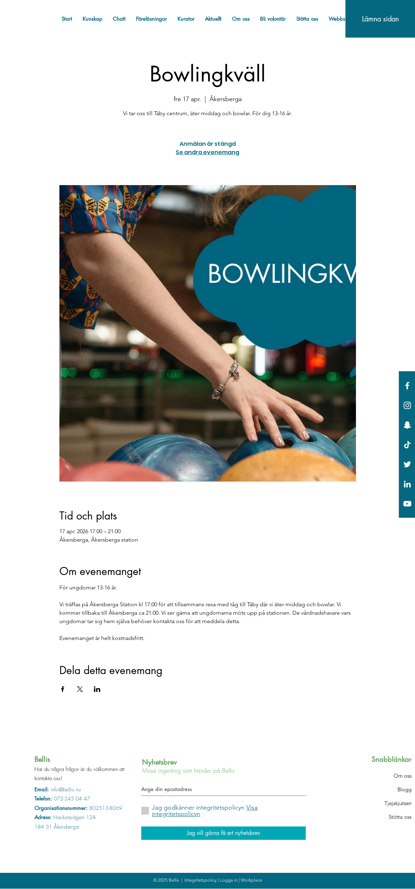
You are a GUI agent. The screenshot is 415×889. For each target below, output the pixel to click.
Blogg (404, 789)
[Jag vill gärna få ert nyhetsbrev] (223, 833)
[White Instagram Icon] (407, 405)
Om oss (402, 775)
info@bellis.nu (66, 789)
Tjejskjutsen (397, 803)
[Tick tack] (407, 445)
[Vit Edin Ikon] (407, 484)
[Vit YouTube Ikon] (407, 504)
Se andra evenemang (207, 152)
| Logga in (228, 880)
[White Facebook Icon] (407, 386)
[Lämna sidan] (380, 19)
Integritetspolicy (201, 880)
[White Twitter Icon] (407, 464)
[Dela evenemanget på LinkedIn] (97, 689)
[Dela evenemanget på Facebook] (62, 689)
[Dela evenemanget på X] (80, 689)
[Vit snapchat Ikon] (407, 425)
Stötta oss (400, 816)
